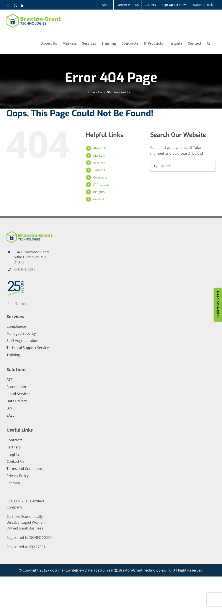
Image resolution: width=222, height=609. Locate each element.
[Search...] (182, 166)
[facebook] (8, 303)
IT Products (101, 184)
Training (99, 170)
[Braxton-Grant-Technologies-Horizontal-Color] (29, 233)
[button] (208, 43)
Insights (99, 192)
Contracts (100, 177)
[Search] (155, 166)
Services (99, 163)
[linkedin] (24, 303)
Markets (99, 155)
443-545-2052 (25, 269)
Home (91, 92)
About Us (99, 148)
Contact (98, 199)
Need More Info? (218, 304)
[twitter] (16, 303)
